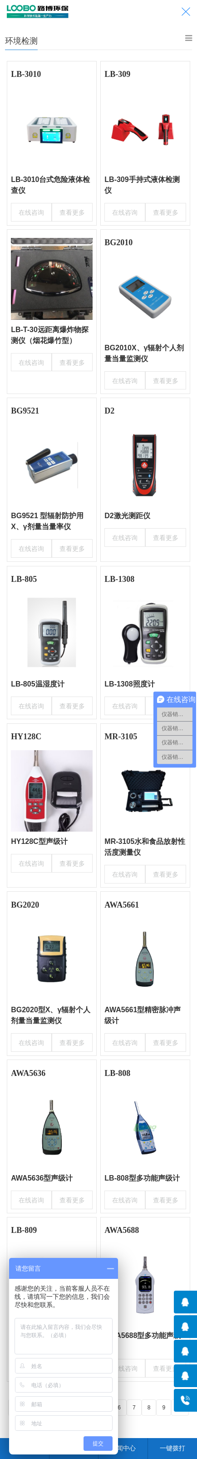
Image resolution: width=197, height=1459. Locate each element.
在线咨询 (30, 211)
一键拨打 (172, 1448)
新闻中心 (123, 1448)
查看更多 (73, 211)
